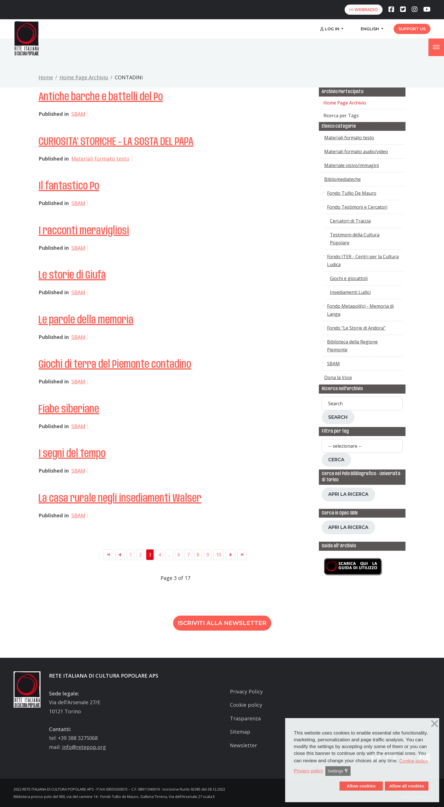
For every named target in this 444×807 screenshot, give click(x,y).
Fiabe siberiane (69, 409)
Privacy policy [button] (308, 771)
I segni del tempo (72, 454)
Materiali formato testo (100, 158)
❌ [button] (435, 724)
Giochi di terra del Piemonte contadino (115, 365)
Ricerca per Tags (341, 115)
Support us (412, 28)
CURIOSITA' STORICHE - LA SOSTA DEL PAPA (116, 142)
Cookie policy (246, 704)
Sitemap (240, 731)
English (369, 28)
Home (46, 77)
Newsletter (243, 745)
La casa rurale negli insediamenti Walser (120, 499)
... (169, 555)
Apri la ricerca (348, 494)
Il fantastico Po (69, 186)
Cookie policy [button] (413, 761)
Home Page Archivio (83, 77)
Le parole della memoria (86, 320)
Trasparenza (245, 718)
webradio (363, 9)
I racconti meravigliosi (84, 231)
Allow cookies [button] (361, 785)
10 (218, 555)
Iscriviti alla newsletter (222, 623)
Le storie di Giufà (72, 275)
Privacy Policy (246, 691)
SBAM (78, 113)
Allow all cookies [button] (406, 785)
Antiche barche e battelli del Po (101, 97)
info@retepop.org (84, 747)
